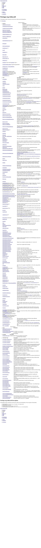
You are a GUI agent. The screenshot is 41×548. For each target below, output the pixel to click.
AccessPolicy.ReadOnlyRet (7, 345)
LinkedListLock (5, 215)
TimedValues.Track (6, 306)
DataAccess (4, 112)
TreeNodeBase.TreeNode (7, 319)
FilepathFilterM (5, 172)
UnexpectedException (6, 336)
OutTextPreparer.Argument (7, 233)
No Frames (4, 12)
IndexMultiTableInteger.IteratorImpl (8, 195)
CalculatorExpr (5, 90)
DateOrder (4, 133)
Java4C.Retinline (5, 379)
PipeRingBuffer (5, 254)
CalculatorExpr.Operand (6, 94)
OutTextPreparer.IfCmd (6, 243)
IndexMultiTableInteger (6, 192)
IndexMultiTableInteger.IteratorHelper (9, 194)
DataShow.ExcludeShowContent (8, 346)
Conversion (4, 109)
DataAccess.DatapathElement (7, 117)
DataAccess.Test (5, 128)
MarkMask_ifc (5, 52)
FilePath (4, 163)
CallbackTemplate (5, 105)
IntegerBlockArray (5, 198)
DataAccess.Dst (5, 121)
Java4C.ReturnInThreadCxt (7, 380)
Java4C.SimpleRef (5, 388)
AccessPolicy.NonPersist (6, 341)
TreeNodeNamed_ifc (6, 75)
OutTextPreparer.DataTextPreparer (8, 238)
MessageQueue (5, 218)
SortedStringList (5, 267)
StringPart (4, 285)
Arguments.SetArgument (6, 24)
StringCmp (4, 276)
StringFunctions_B (5, 280)
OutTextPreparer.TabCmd (7, 247)
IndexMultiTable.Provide (6, 40)
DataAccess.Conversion (6, 30)
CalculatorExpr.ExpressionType (8, 26)
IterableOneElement (6, 201)
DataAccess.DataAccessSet (7, 115)
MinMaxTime (5, 219)
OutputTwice (5, 230)
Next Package (4, 10)
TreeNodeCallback (5, 73)
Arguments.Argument (6, 84)
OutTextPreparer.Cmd (6, 235)
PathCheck (4, 253)
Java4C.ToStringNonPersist (7, 397)
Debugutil (4, 135)
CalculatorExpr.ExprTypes (7, 92)
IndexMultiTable (5, 183)
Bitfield (4, 87)
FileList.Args (5, 160)
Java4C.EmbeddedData (6, 353)
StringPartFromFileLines (6, 293)
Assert (4, 85)
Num (3, 223)
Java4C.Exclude (5, 354)
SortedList (4, 265)
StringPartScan (5, 295)
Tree (3, 5)
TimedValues (5, 304)
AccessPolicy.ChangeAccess (7, 339)
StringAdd (4, 273)
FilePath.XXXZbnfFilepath (7, 166)
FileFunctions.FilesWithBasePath (8, 153)
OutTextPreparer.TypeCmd (7, 248)
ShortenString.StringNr (6, 263)
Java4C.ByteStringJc (6, 347)
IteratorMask (5, 206)
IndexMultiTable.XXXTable (7, 189)
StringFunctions (5, 279)
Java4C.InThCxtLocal (6, 367)
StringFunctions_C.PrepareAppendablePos (9, 283)
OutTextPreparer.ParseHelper (7, 244)
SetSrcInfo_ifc (5, 60)
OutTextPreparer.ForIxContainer (8, 242)
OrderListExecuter (5, 228)
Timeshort (4, 308)
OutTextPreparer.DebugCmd (7, 240)
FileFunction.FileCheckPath (7, 146)
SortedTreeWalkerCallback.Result (8, 331)
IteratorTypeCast (5, 208)
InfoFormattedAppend (6, 46)
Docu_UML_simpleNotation (7, 136)
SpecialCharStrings (6, 270)
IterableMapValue (5, 200)
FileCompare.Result (6, 142)
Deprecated (4, 414)
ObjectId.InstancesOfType (7, 225)
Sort (3, 264)
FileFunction (5, 144)
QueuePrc (4, 255)
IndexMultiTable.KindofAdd (7, 329)
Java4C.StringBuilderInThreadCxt (8, 395)
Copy (3, 110)
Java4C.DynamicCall (6, 351)
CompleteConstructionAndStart (8, 28)
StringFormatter (5, 277)
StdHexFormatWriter (6, 271)
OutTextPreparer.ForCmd (7, 241)
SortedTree (4, 62)
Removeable (4, 54)
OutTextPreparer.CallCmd (7, 234)
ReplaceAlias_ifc (5, 56)
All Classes (4, 14)
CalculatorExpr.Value (6, 103)
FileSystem (4, 179)
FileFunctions (5, 147)
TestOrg (4, 300)
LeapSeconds (5, 212)
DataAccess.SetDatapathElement (8, 126)
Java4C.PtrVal (5, 377)
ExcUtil (4, 137)
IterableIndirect (5, 199)
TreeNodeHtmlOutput (6, 321)
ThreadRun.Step (5, 68)
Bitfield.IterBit (5, 89)
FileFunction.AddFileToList (7, 31)
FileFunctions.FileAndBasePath (8, 148)
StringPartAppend (5, 288)
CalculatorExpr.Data (6, 91)
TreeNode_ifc (5, 71)
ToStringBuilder (5, 69)
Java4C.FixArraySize (6, 363)
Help (3, 7)
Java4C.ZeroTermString (6, 398)
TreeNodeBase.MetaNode (7, 314)
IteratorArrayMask (5, 204)
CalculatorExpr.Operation (7, 96)
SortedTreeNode (5, 268)
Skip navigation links (3, 0)
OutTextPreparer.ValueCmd (7, 249)
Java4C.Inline (5, 364)
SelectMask (4, 260)
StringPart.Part (5, 287)
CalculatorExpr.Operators (7, 100)
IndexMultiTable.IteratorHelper (7, 187)
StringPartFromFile (6, 290)
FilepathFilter (5, 168)
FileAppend (4, 138)
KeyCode (4, 210)
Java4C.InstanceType (6, 366)
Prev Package (4, 9)
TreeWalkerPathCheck (6, 324)
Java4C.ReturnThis (6, 383)
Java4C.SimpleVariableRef (7, 389)
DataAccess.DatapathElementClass (8, 119)
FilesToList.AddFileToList (7, 36)
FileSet (4, 174)
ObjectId (4, 224)
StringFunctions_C (5, 281)
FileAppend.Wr (5, 139)
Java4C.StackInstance (6, 391)
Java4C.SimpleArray (6, 384)
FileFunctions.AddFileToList (7, 32)
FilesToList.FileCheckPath (7, 177)
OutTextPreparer (5, 232)
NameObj (4, 221)
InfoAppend (4, 43)
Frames (3, 420)
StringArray (4, 275)
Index (3, 6)
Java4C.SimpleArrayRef (6, 385)
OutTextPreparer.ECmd (6, 330)
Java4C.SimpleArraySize (6, 386)
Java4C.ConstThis (5, 350)
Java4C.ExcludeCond (6, 358)
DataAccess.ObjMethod (6, 124)
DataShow (4, 131)
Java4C (4, 50)
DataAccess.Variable (6, 129)
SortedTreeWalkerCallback (7, 64)
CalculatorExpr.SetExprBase (7, 101)
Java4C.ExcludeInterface (6, 361)
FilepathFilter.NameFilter (7, 169)
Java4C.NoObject (5, 371)
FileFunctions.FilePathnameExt (7, 150)
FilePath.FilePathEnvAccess (7, 34)
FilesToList (4, 175)
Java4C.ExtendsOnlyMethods (7, 362)
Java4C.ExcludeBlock (6, 356)
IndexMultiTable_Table (6, 185)
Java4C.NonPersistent (6, 370)
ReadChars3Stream (6, 256)
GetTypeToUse (5, 38)
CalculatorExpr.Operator (6, 98)
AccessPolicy (5, 79)
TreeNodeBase (5, 74)
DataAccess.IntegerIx (6, 123)
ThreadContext (5, 301)
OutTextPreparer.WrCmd (6, 250)
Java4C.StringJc (5, 396)
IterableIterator (5, 48)
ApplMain (4, 81)
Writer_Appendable (6, 326)
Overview (3, 2)
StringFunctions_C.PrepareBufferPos (8, 66)
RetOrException (5, 258)
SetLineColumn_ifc (6, 58)
